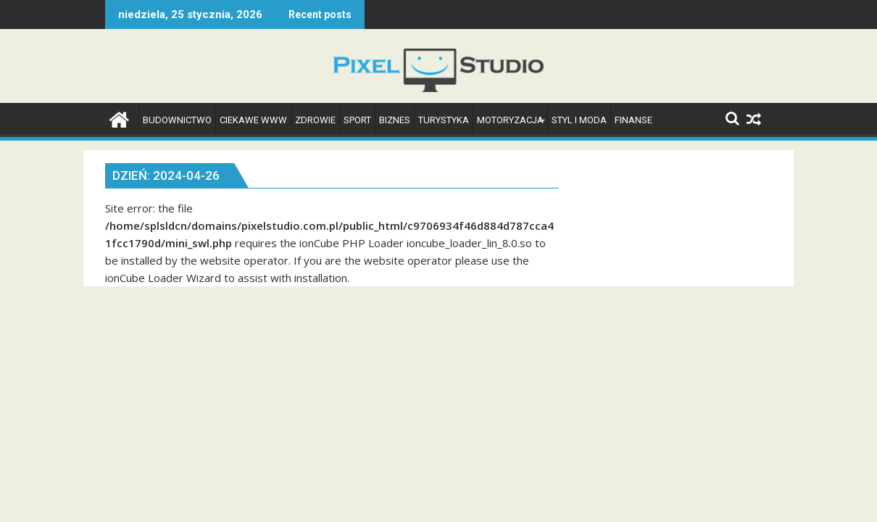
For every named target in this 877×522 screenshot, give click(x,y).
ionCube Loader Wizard (163, 277)
